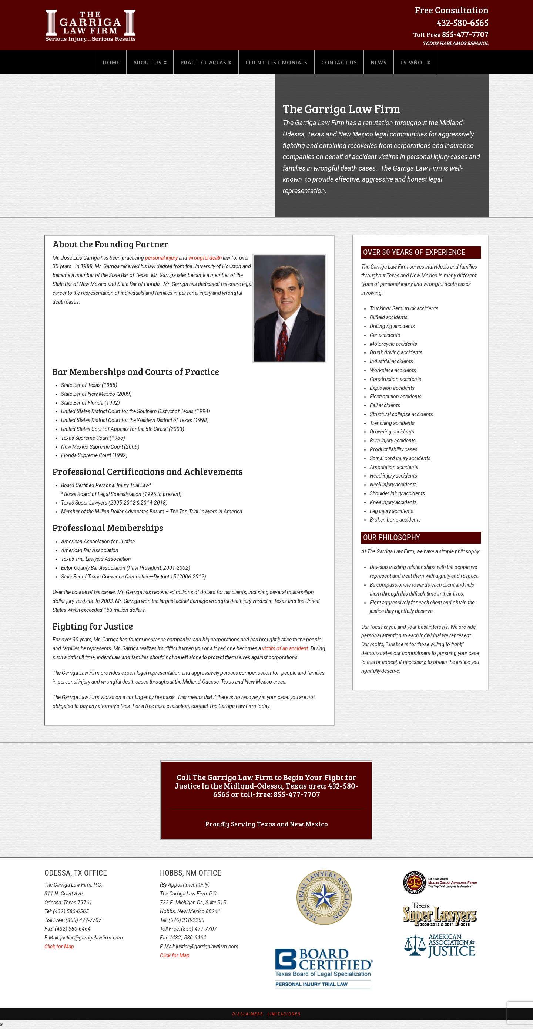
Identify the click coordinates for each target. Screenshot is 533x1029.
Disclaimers (247, 1014)
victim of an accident (285, 648)
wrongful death (205, 258)
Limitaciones (284, 1014)
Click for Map (59, 946)
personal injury (161, 258)
